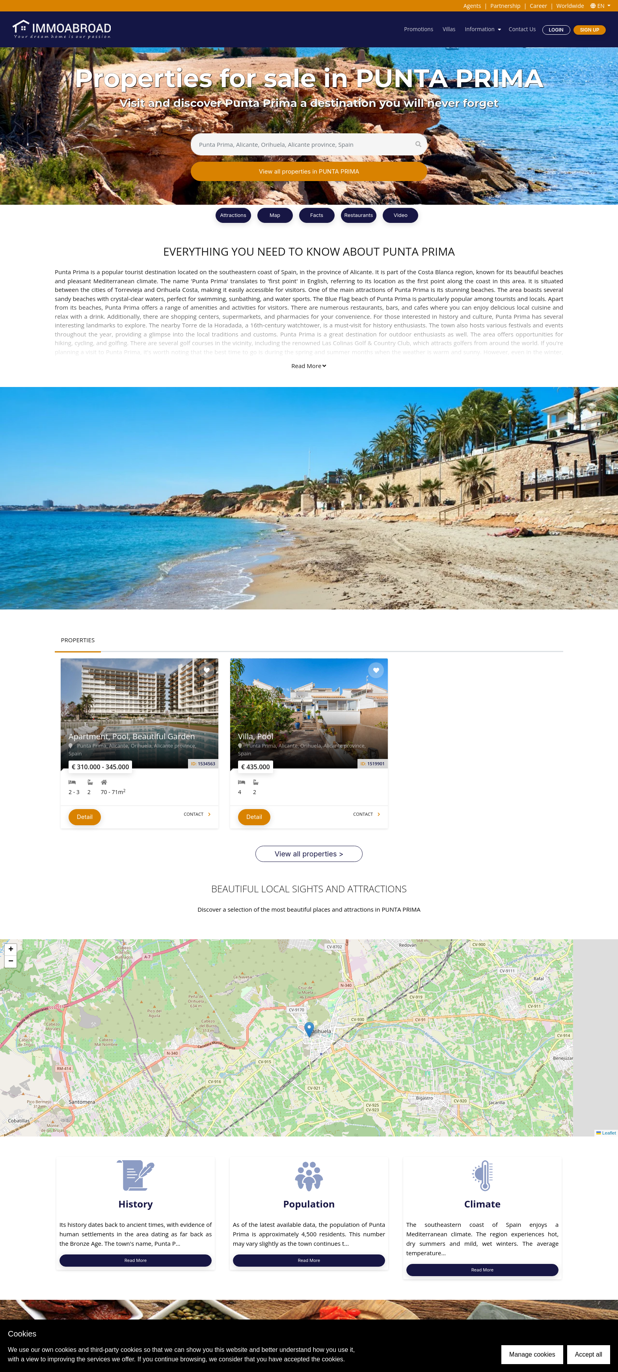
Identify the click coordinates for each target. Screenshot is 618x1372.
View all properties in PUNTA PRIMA (309, 171)
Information (478, 29)
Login (556, 30)
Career (538, 5)
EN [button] (598, 5)
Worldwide (570, 5)
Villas (446, 29)
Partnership (505, 5)
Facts (316, 215)
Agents (472, 5)
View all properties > (309, 857)
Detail (85, 820)
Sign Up (589, 30)
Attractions (233, 215)
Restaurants (358, 215)
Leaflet (606, 1136)
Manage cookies (532, 1354)
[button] (309, 1033)
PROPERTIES (78, 640)
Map (275, 215)
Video (401, 215)
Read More (308, 366)
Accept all (588, 1354)
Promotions (416, 29)
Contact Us (522, 29)
